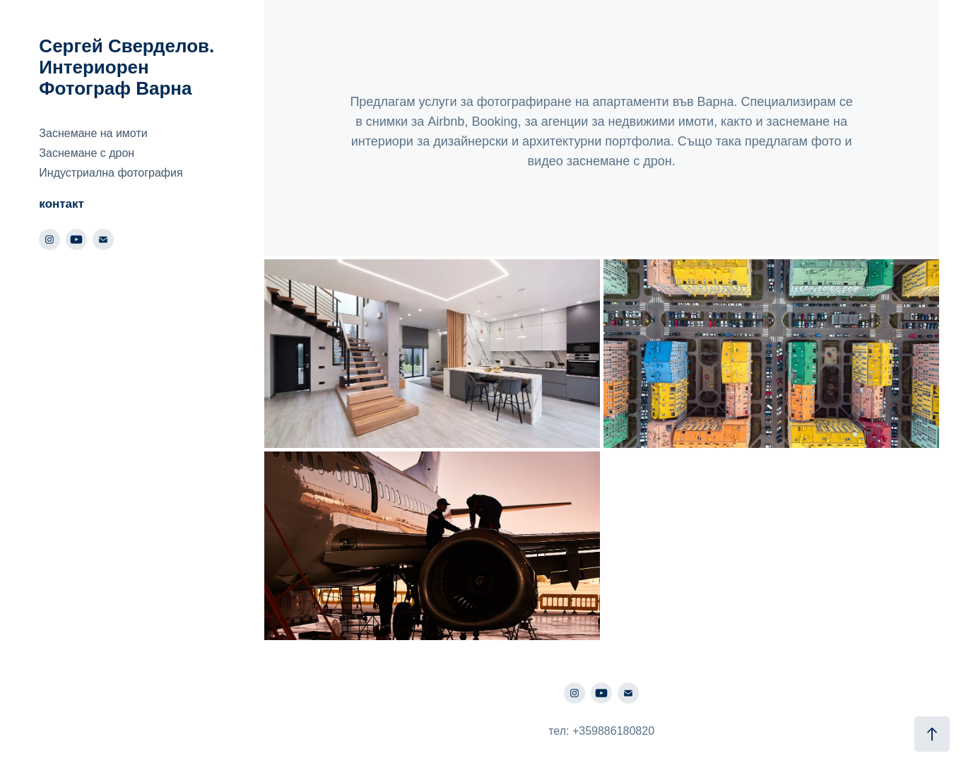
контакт (61, 204)
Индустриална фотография (110, 173)
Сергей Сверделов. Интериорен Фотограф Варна (129, 67)
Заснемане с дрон (86, 153)
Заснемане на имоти (93, 133)
